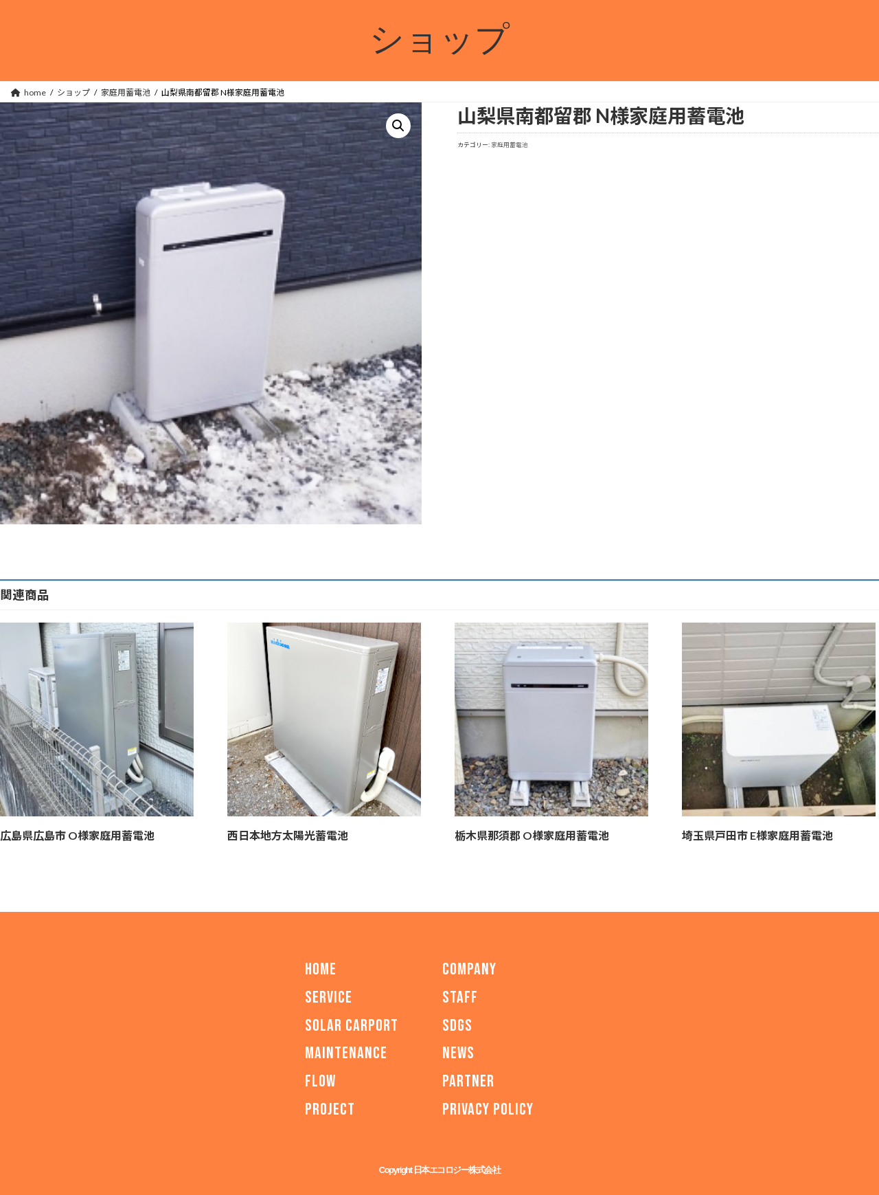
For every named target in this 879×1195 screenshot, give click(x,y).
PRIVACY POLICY (488, 1109)
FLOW (320, 1081)
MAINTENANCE (346, 1053)
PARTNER (468, 1081)
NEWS (458, 1053)
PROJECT (330, 1109)
